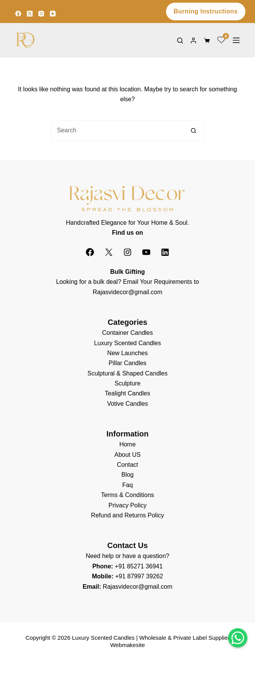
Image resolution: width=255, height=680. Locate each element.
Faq (127, 485)
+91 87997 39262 (139, 576)
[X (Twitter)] (30, 13)
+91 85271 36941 (139, 566)
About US (127, 454)
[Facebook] (18, 13)
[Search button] (193, 130)
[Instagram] (41, 13)
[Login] (193, 40)
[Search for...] (117, 130)
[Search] (180, 40)
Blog (127, 474)
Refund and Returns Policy (127, 515)
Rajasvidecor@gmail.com (128, 292)
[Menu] (236, 40)
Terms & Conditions (127, 495)
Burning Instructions (206, 11)
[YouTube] (53, 13)
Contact (127, 464)
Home (127, 444)
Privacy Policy (128, 505)
